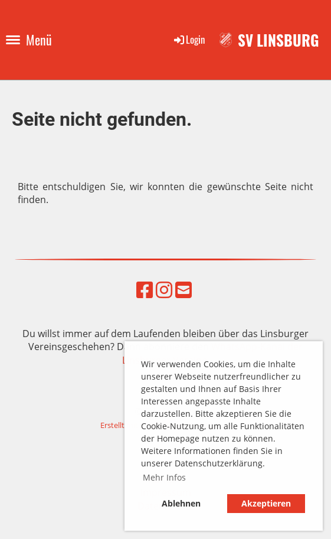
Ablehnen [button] (181, 503)
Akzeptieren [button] (266, 503)
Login (188, 39)
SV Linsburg (278, 40)
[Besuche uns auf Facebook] (144, 289)
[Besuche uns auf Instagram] (164, 289)
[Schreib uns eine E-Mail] (183, 289)
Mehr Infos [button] (164, 477)
